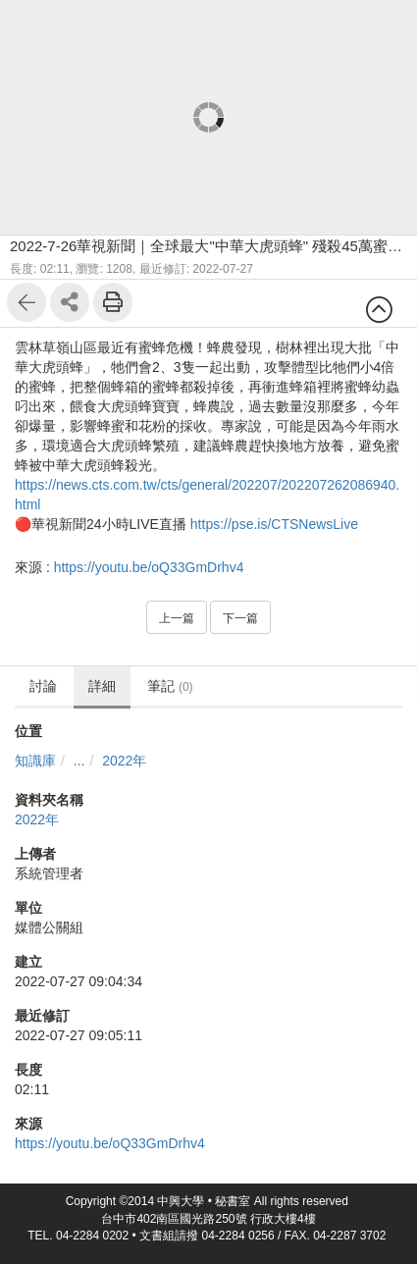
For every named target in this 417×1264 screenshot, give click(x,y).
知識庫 (35, 760)
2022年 (124, 760)
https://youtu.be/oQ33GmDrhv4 (149, 567)
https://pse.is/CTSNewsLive (274, 524)
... (79, 760)
